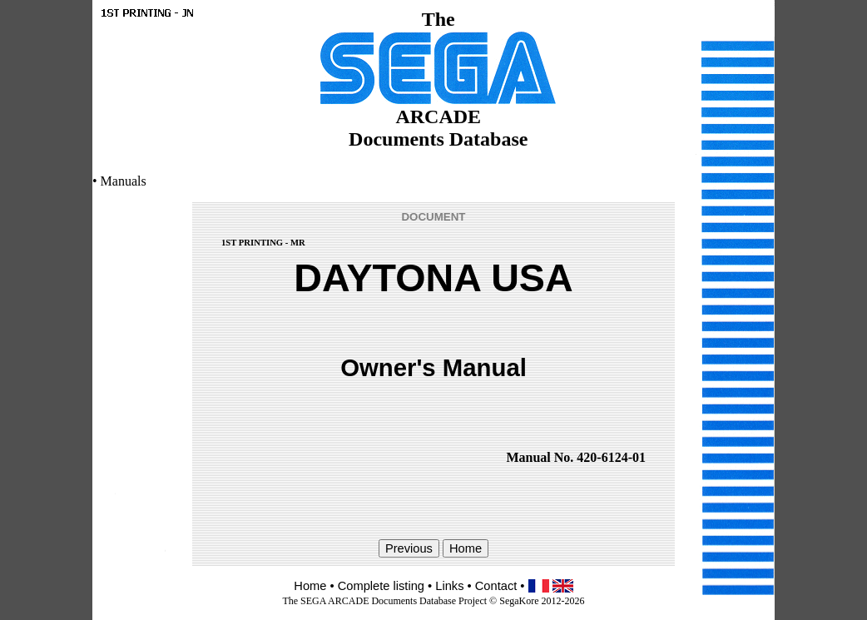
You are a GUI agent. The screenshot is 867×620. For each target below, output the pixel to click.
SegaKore (518, 601)
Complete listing (381, 586)
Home (310, 586)
